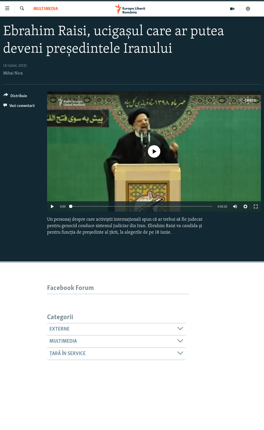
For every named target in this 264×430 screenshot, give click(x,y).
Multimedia (45, 8)
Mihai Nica (13, 73)
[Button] (15, 96)
